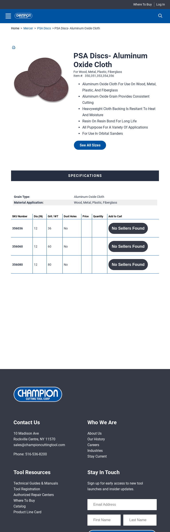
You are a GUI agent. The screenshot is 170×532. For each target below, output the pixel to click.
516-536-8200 (36, 454)
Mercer (28, 28)
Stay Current (97, 456)
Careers (93, 445)
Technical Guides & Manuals (36, 483)
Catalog (20, 506)
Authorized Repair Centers (34, 495)
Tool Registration (27, 489)
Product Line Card (27, 512)
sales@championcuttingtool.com (39, 445)
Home (15, 28)
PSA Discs (44, 28)
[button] (128, 228)
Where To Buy (142, 4)
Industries (95, 451)
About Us (94, 433)
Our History (96, 439)
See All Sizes (90, 145)
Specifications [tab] (85, 176)
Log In (160, 4)
